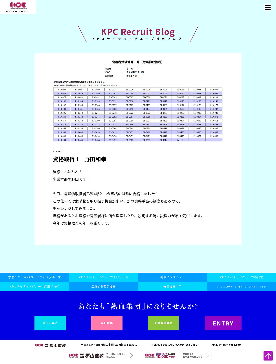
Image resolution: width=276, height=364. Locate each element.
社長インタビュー (172, 277)
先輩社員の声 (172, 286)
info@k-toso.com (230, 344)
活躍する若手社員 (103, 286)
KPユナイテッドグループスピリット (103, 277)
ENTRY (223, 323)
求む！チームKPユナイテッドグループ (34, 277)
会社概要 (107, 323)
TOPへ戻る (50, 323)
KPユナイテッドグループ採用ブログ (34, 286)
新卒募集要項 (164, 323)
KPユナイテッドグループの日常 (241, 277)
